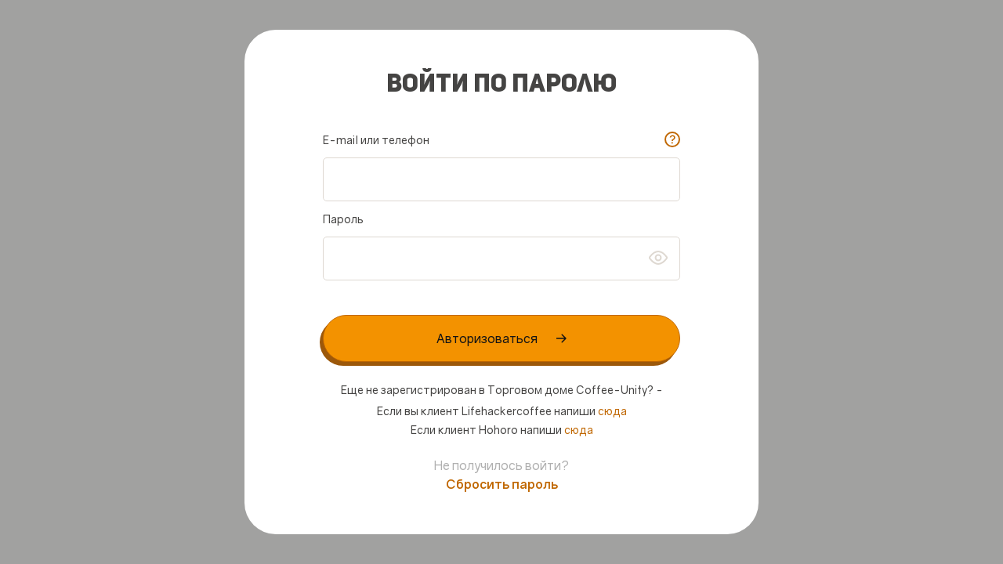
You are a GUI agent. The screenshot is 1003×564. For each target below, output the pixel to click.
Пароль (343, 219)
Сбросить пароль (502, 484)
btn (658, 257)
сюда (612, 411)
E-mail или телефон (376, 139)
